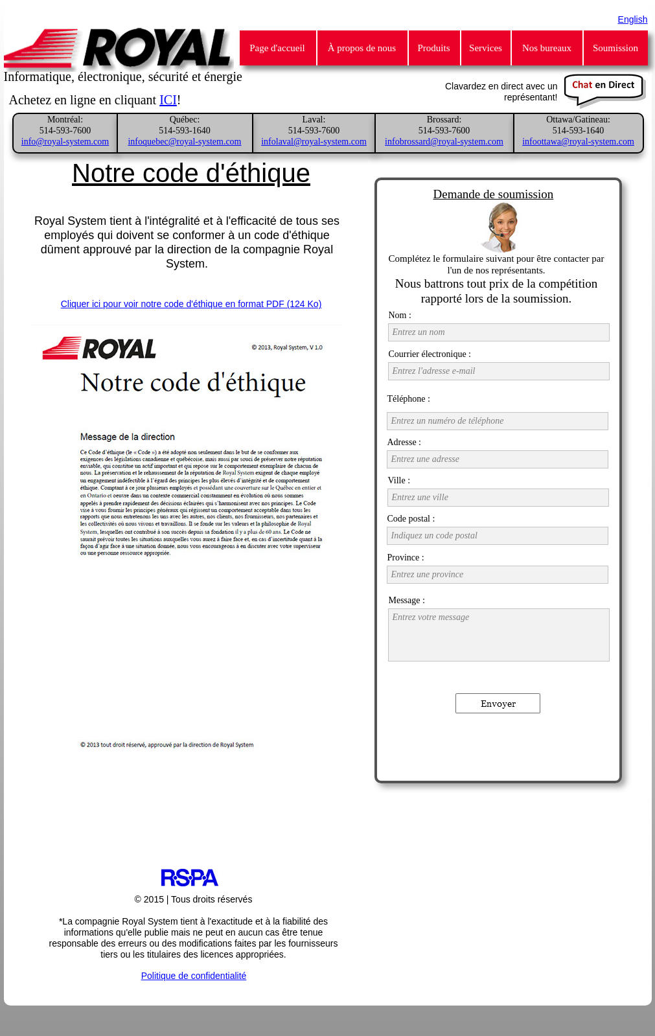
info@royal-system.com (65, 141)
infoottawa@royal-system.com (578, 141)
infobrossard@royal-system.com (444, 141)
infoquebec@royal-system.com (184, 141)
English (633, 19)
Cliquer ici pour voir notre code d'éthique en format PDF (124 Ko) (191, 304)
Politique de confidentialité (194, 976)
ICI (168, 100)
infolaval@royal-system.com (314, 141)
